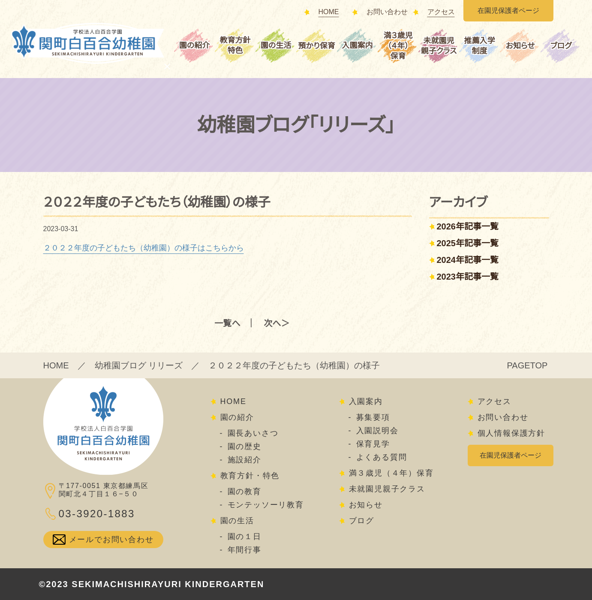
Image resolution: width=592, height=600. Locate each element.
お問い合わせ (387, 12)
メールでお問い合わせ (111, 539)
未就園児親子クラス (439, 45)
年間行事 (244, 550)
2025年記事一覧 (468, 243)
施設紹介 (244, 459)
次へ (272, 323)
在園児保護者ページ (508, 10)
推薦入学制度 (479, 45)
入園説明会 (377, 430)
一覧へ (227, 323)
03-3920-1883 (97, 513)
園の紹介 (194, 45)
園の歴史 (244, 446)
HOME (329, 12)
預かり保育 (316, 46)
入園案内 (357, 45)
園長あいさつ (253, 433)
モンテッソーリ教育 (266, 505)
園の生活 (276, 45)
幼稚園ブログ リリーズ (139, 365)
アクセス (441, 12)
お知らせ (520, 46)
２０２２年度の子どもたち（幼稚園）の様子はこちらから (143, 248)
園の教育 (244, 491)
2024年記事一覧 (468, 260)
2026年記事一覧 (468, 226)
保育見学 (373, 444)
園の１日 (244, 536)
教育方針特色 (235, 45)
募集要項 (373, 417)
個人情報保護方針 (511, 433)
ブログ (561, 46)
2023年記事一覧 (468, 276)
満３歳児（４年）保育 (398, 45)
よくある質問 (381, 457)
